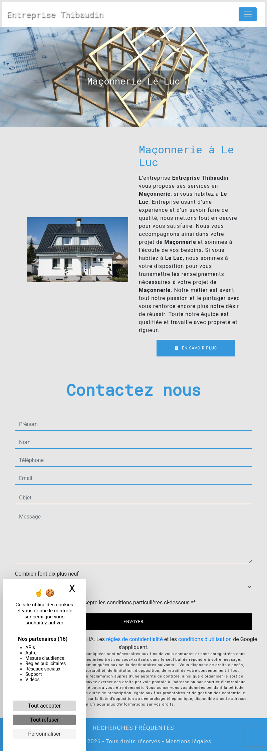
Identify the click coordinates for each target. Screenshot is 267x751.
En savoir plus (196, 348)
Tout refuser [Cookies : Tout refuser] (44, 720)
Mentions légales (187, 741)
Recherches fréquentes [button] (133, 728)
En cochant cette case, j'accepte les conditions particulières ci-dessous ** (109, 602)
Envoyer (133, 621)
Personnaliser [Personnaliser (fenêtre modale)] (44, 734)
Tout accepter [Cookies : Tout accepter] (44, 706)
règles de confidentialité (134, 639)
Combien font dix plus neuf (47, 574)
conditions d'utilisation (205, 639)
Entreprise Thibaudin (55, 14)
